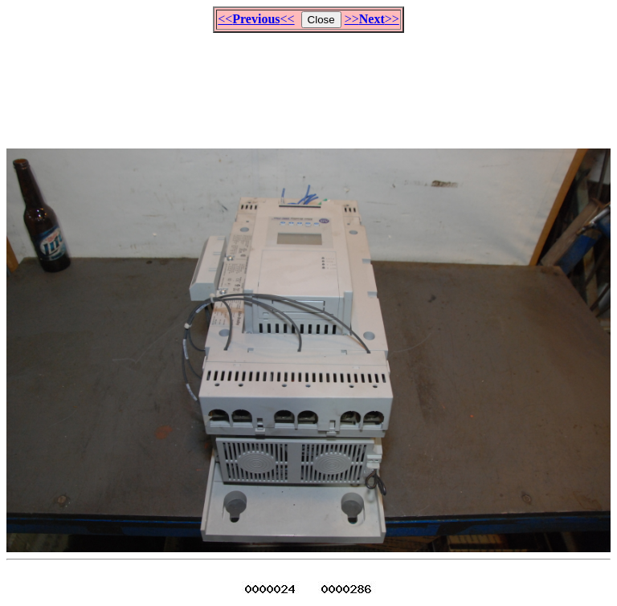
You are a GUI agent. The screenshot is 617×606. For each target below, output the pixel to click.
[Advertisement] (308, 83)
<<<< (256, 19)
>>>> (372, 19)
